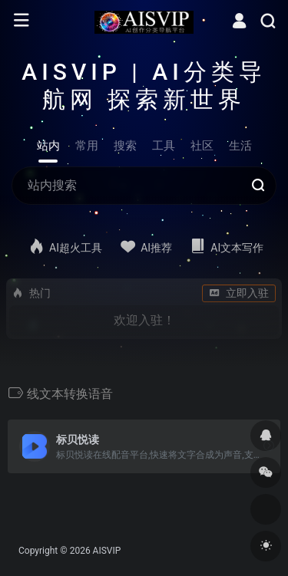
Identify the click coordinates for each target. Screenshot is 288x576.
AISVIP (107, 550)
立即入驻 (239, 293)
